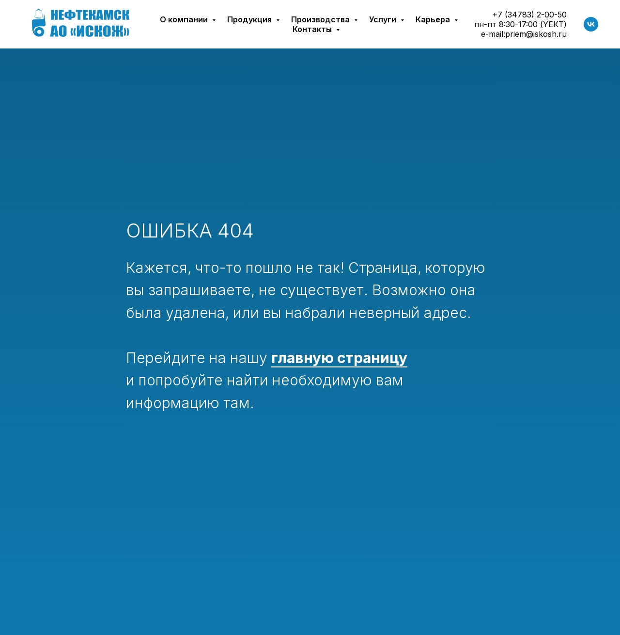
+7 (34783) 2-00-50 (529, 14)
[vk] (591, 24)
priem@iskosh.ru (536, 34)
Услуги (383, 19)
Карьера (434, 19)
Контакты (313, 29)
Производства (321, 19)
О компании (185, 19)
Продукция (250, 19)
